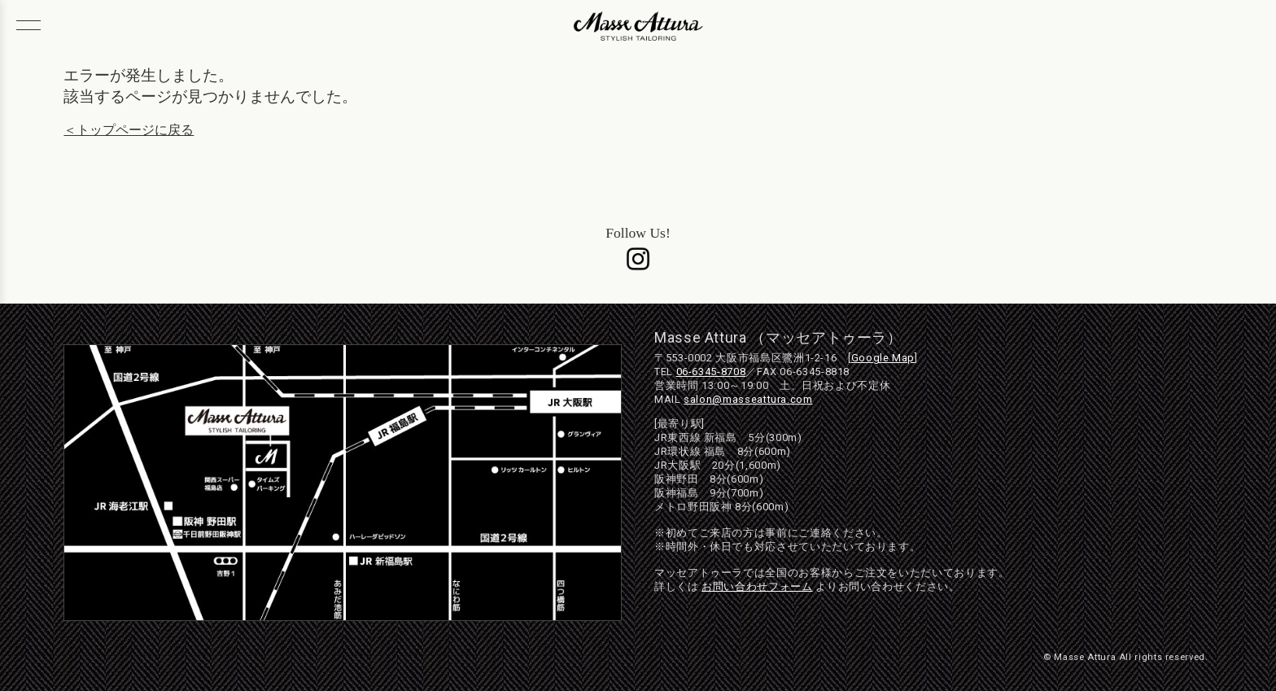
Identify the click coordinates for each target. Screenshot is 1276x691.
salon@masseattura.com (748, 399)
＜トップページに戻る (128, 130)
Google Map (883, 358)
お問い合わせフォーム (756, 586)
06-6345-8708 (711, 371)
